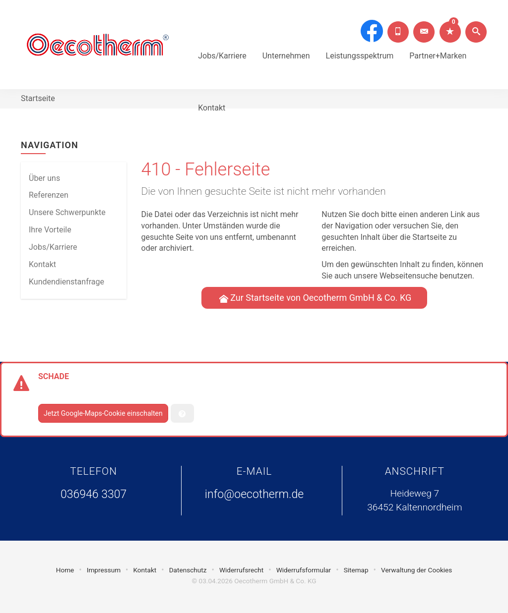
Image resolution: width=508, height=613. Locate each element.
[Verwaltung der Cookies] (182, 413)
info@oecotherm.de (254, 494)
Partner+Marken (437, 42)
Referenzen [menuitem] (48, 195)
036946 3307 (94, 494)
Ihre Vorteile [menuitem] (50, 229)
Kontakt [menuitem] (42, 264)
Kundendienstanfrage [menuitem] (66, 281)
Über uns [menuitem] (44, 178)
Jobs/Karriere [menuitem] (53, 247)
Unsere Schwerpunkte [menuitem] (67, 212)
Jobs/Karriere (222, 42)
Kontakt (211, 94)
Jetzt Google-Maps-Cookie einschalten (103, 413)
